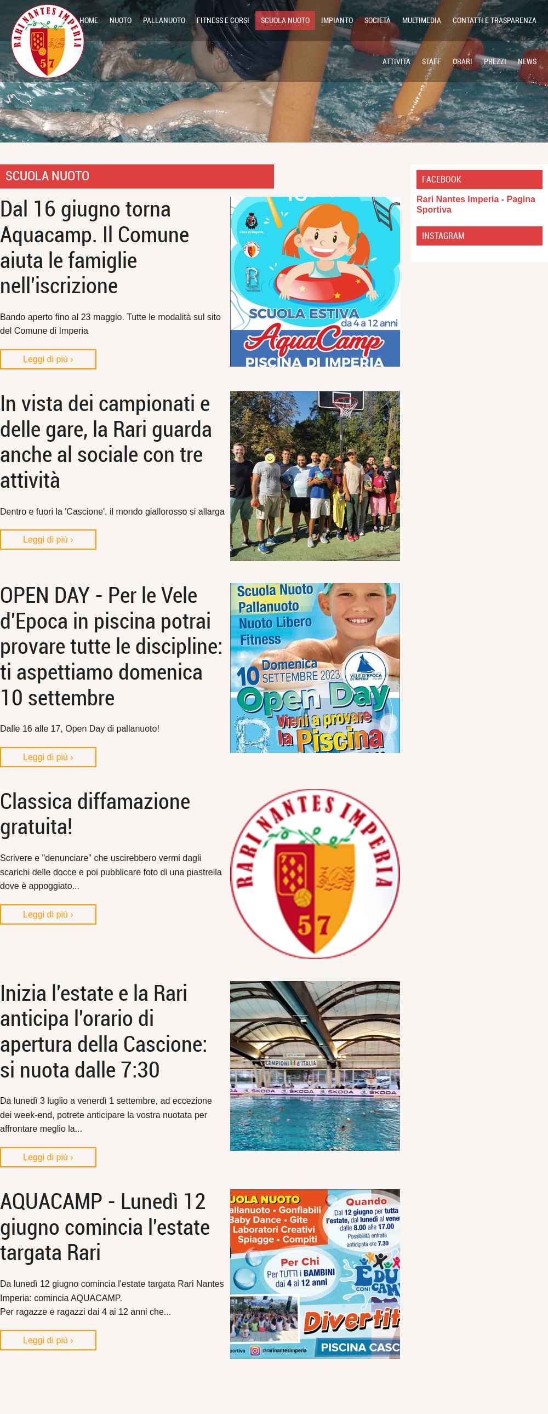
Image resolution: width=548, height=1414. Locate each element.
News (527, 61)
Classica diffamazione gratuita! (95, 814)
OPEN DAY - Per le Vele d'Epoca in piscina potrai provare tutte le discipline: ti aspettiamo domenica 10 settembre (111, 647)
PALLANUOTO (164, 20)
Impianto (337, 20)
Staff (431, 61)
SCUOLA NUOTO (285, 20)
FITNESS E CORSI (223, 20)
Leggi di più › (48, 359)
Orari (462, 61)
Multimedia (421, 20)
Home (88, 20)
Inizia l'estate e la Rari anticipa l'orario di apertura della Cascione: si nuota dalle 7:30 (103, 1031)
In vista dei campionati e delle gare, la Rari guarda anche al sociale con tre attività (106, 442)
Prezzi (495, 61)
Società (377, 20)
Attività (396, 61)
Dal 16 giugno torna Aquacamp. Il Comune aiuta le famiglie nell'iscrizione (94, 247)
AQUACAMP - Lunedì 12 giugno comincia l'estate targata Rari (105, 1227)
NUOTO (121, 20)
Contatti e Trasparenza (494, 20)
